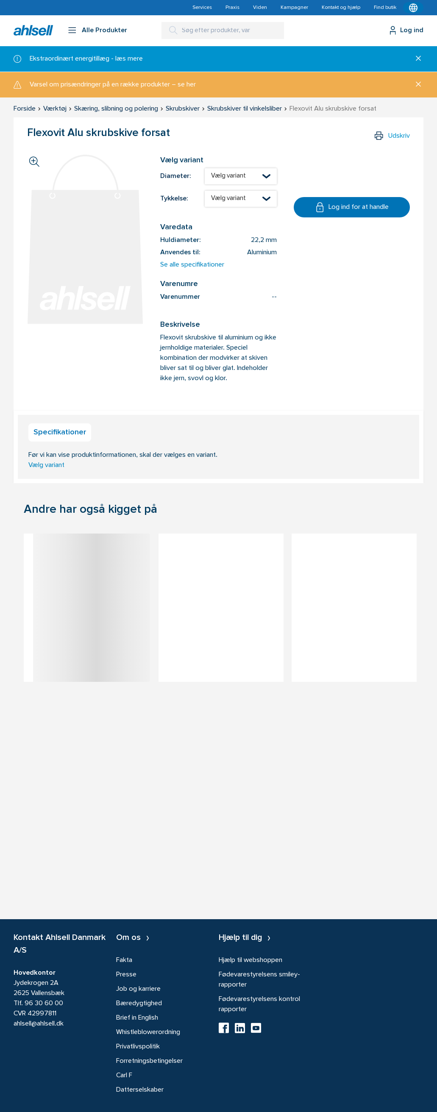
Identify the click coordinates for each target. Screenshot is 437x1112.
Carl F (124, 1076)
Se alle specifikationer (192, 265)
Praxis (232, 8)
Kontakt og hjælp (341, 8)
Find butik (385, 8)
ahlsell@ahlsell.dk (39, 1024)
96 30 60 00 (44, 1003)
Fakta (124, 960)
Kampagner (294, 8)
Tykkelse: (174, 199)
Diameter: (175, 176)
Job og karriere (138, 989)
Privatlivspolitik (138, 1047)
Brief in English (137, 1018)
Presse (126, 975)
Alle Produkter (104, 30)
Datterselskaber (140, 1090)
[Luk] (415, 59)
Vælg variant (46, 465)
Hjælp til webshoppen (250, 960)
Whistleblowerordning (148, 1032)
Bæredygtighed (139, 1003)
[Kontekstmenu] (413, 7)
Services (202, 8)
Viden (260, 8)
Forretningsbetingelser (149, 1061)
